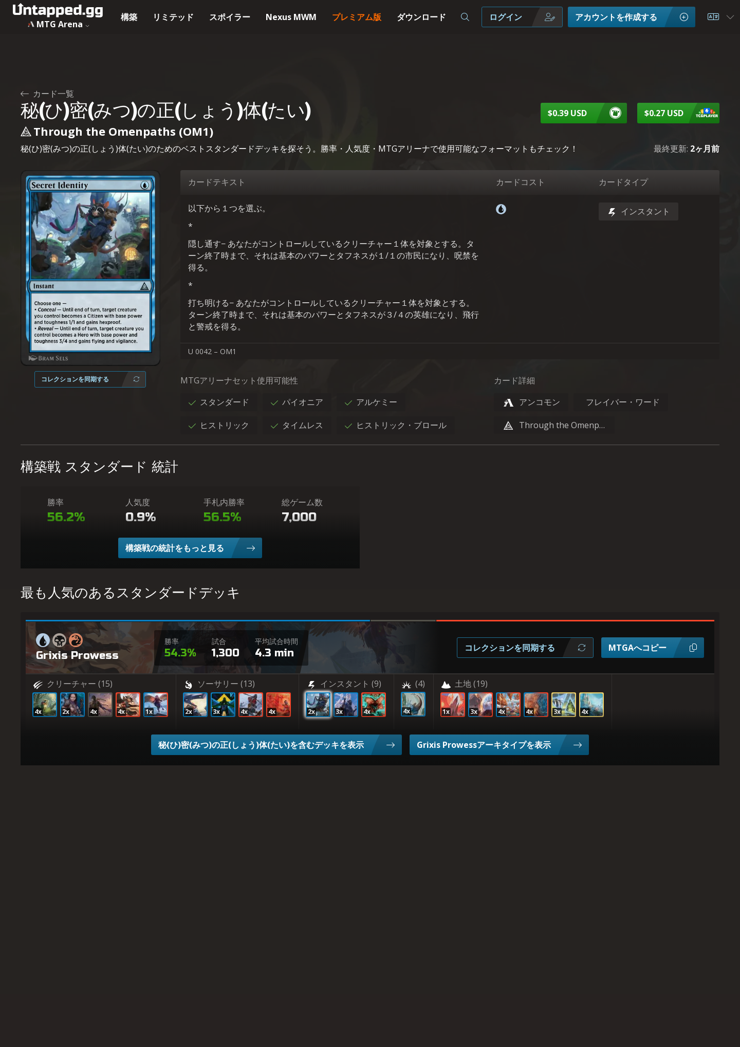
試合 (219, 641)
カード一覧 (47, 93)
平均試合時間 (276, 641)
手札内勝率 (224, 502)
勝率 (55, 502)
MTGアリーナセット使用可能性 (239, 380)
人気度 (137, 502)
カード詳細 (514, 380)
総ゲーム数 (302, 502)
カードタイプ (623, 182)
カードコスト (520, 182)
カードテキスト (217, 182)
